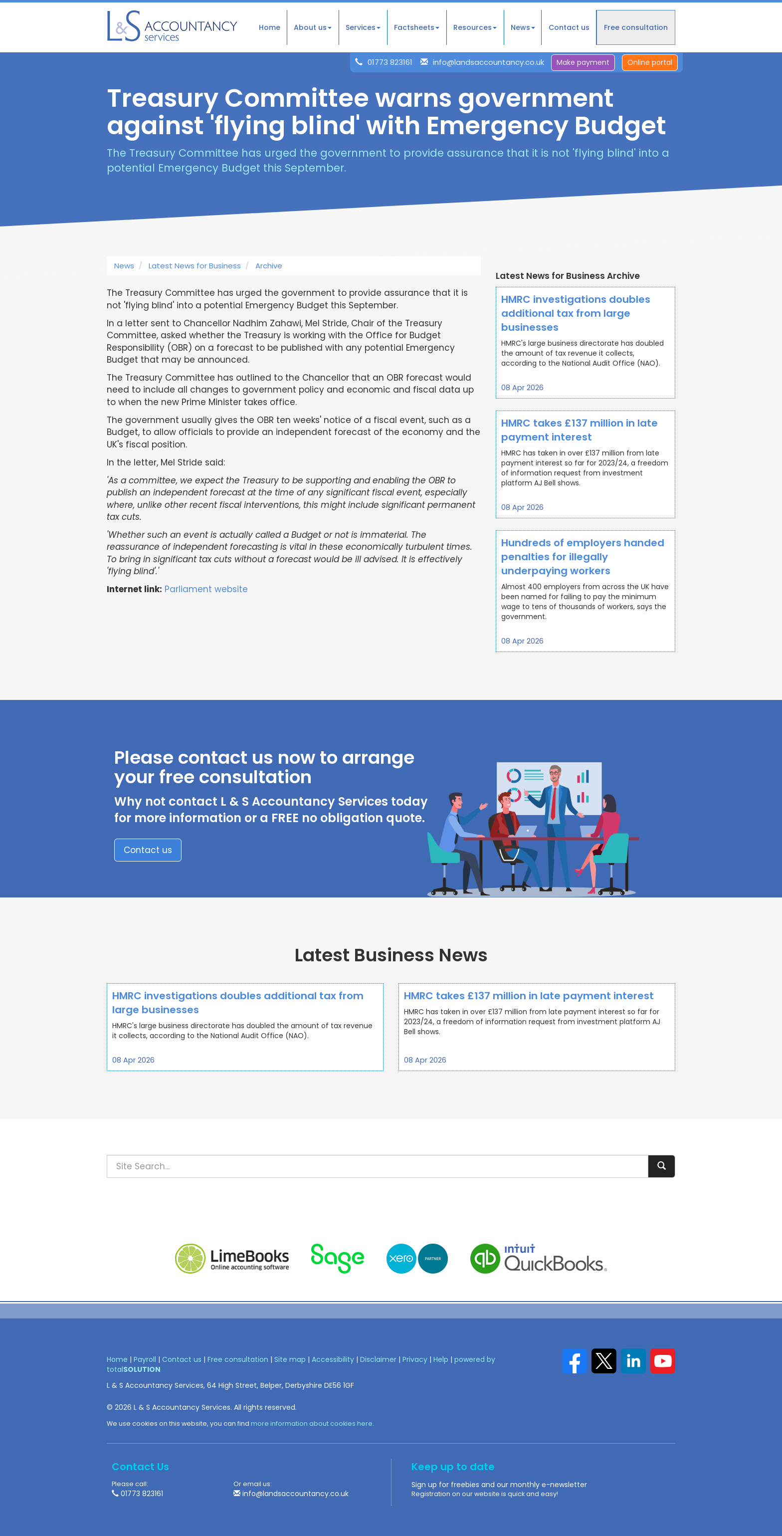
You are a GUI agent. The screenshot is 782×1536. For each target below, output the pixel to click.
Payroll (145, 1359)
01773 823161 (390, 62)
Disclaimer (378, 1359)
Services (363, 27)
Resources (475, 27)
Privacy (414, 1359)
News (523, 27)
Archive (268, 265)
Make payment (583, 62)
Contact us (569, 27)
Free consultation (636, 27)
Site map (290, 1359)
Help (440, 1359)
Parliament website (206, 589)
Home (269, 27)
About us (313, 27)
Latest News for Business (195, 265)
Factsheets (416, 27)
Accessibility (333, 1359)
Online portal (649, 62)
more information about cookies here (312, 1423)
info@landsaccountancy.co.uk (488, 62)
